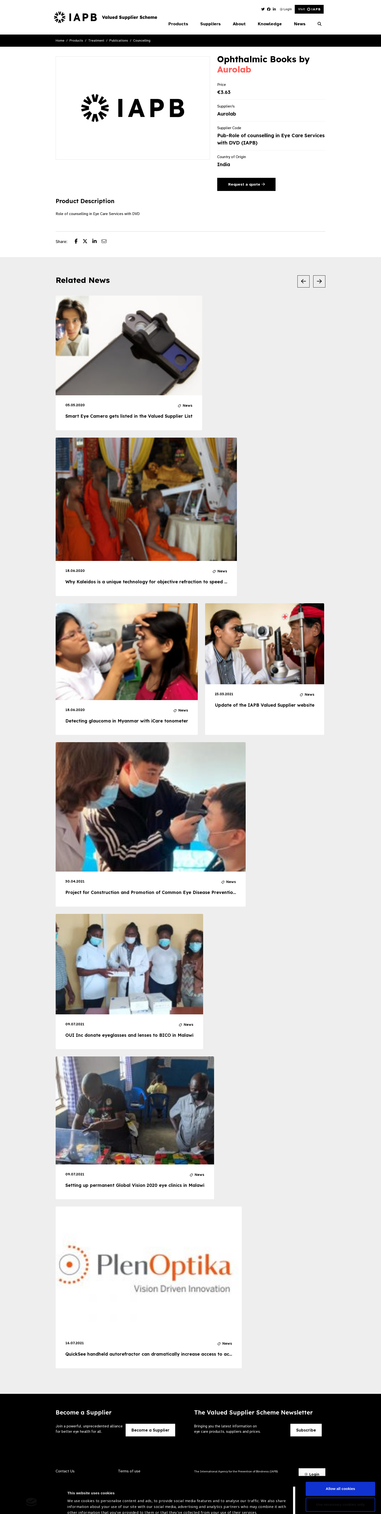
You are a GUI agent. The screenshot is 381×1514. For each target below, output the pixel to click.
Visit (309, 9)
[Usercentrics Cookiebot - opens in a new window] (31, 1504)
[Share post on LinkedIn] (97, 242)
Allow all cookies (340, 1460)
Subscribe (306, 1430)
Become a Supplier (150, 1430)
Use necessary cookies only (340, 1476)
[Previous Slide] (303, 281)
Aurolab (234, 69)
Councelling (141, 40)
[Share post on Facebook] (79, 242)
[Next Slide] (319, 281)
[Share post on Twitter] (87, 242)
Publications (118, 40)
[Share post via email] (106, 242)
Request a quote (246, 184)
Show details (78, 1499)
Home (60, 40)
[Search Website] (319, 24)
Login (286, 9)
